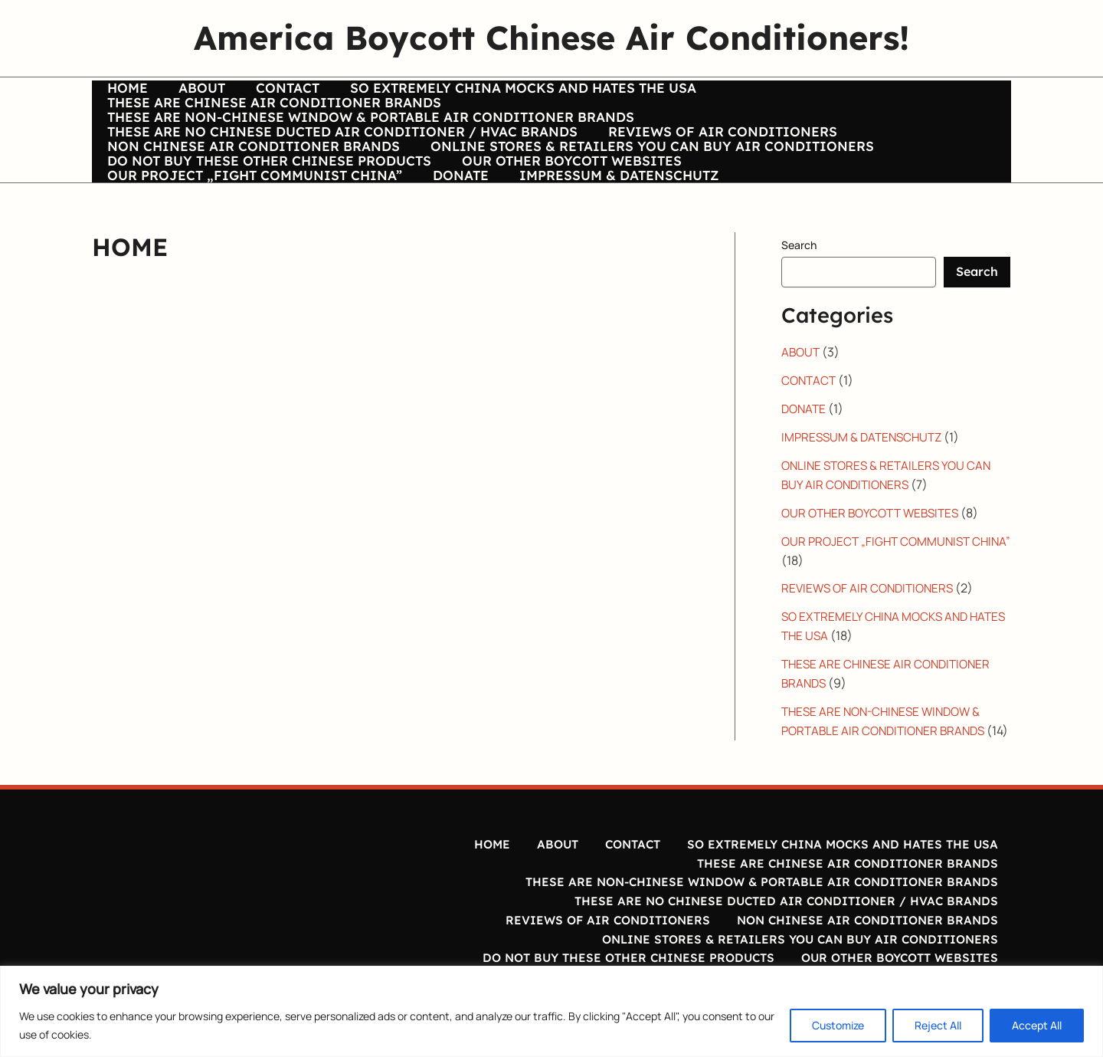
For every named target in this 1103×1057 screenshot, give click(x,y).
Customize (838, 1025)
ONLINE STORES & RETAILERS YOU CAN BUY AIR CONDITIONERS (633, 174)
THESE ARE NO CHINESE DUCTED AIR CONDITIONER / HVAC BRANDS (340, 148)
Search (799, 297)
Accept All (1037, 1025)
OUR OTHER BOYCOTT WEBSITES (553, 200)
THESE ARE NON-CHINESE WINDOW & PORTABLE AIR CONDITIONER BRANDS (368, 122)
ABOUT (182, 95)
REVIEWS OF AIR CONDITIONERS (703, 148)
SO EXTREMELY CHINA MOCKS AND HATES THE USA (469, 95)
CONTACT (251, 95)
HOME (125, 95)
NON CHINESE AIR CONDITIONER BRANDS (251, 174)
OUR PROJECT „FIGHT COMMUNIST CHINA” (823, 200)
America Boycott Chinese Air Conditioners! (551, 37)
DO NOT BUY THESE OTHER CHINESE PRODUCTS (267, 200)
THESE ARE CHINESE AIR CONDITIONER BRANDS (823, 95)
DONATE (133, 227)
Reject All (938, 1025)
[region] (551, 1011)
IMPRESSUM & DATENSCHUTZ (275, 227)
